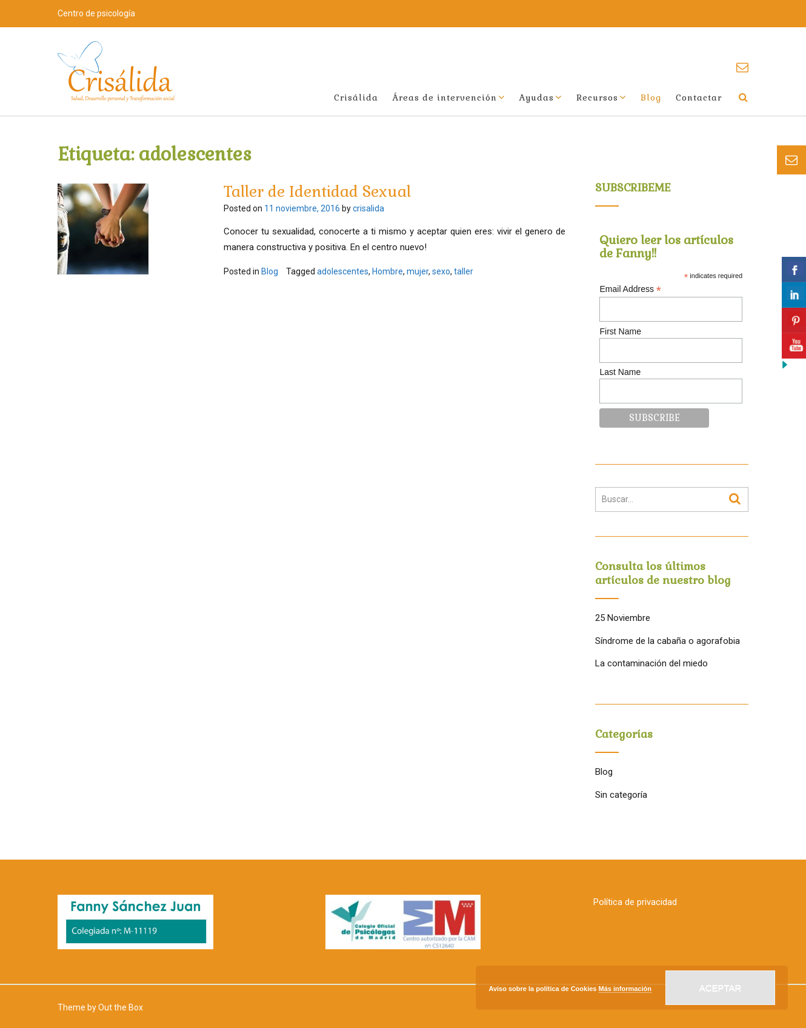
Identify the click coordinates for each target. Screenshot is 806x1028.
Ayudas (536, 97)
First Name (620, 331)
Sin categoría (621, 794)
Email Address (630, 289)
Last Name (620, 372)
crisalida (368, 208)
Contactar (699, 97)
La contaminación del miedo (651, 663)
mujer (417, 271)
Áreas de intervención (445, 97)
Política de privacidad (635, 902)
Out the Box (120, 1007)
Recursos (597, 97)
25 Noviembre (622, 617)
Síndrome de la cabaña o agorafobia (667, 640)
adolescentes (342, 271)
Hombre (387, 271)
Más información (625, 988)
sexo (441, 271)
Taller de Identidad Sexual (317, 191)
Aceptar (720, 988)
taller (463, 271)
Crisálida (356, 97)
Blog (651, 97)
